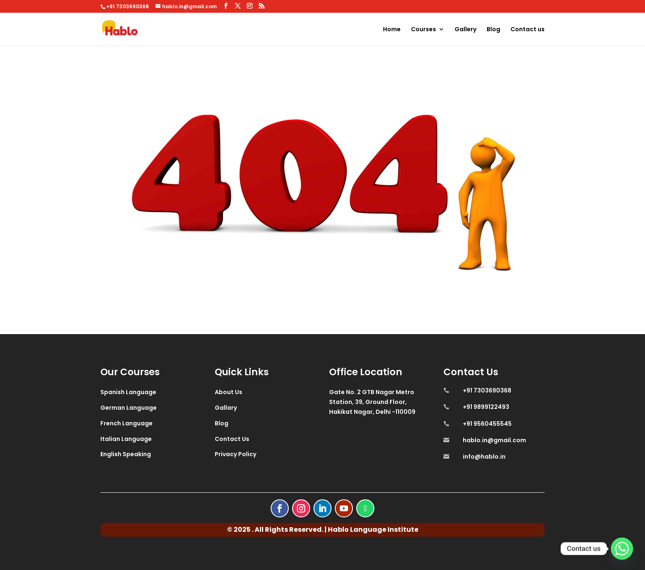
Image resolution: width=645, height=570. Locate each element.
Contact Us (232, 439)
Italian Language (126, 439)
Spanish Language (128, 392)
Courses (423, 29)
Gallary (226, 408)
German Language (128, 408)
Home (392, 29)
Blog (493, 29)
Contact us (527, 29)
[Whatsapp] (622, 549)
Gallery (465, 29)
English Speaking (125, 454)
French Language (126, 423)
